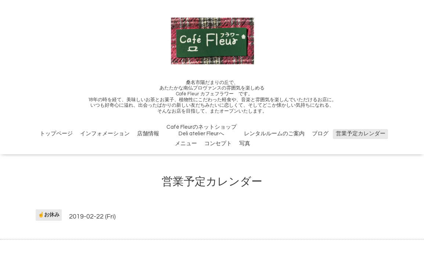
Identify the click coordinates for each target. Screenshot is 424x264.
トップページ (56, 133)
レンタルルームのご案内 (274, 133)
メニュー (186, 143)
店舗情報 (148, 133)
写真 (244, 143)
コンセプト (218, 143)
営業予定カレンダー (360, 133)
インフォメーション (105, 133)
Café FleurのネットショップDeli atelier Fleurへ (201, 130)
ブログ (320, 133)
